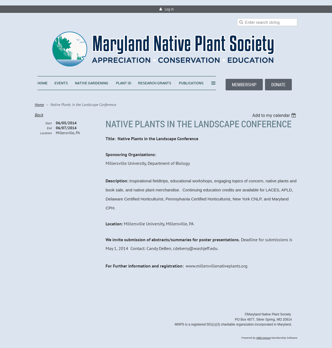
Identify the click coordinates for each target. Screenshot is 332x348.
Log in (169, 9)
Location (46, 133)
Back (39, 114)
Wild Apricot (263, 337)
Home (39, 104)
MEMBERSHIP (244, 85)
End (49, 128)
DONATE (278, 85)
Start (48, 123)
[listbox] (274, 115)
